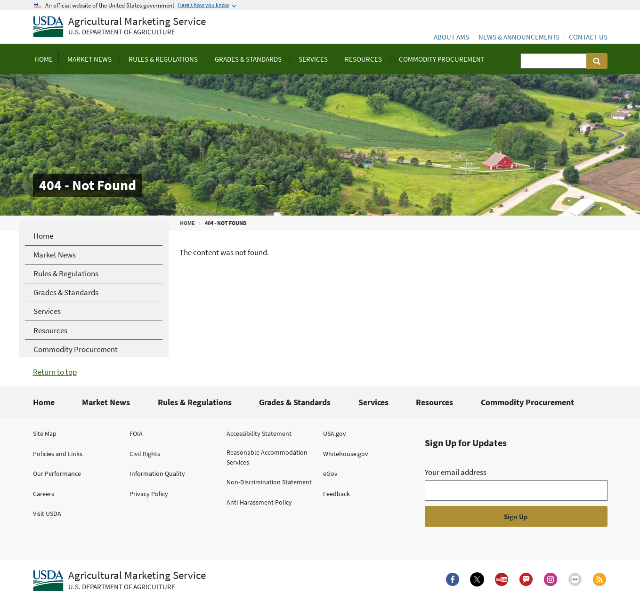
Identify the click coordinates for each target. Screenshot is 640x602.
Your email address (455, 472)
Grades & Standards (295, 402)
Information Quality (157, 473)
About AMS (451, 36)
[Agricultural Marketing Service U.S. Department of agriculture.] (119, 581)
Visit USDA (47, 513)
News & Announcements (518, 36)
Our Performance (57, 473)
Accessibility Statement (259, 433)
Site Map (45, 433)
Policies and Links (57, 453)
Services (373, 402)
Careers (43, 494)
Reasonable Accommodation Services (267, 457)
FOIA (136, 433)
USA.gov (334, 433)
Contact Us (588, 36)
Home (187, 222)
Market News (106, 402)
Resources (434, 402)
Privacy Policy (149, 494)
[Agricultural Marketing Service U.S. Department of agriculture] (119, 27)
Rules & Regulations (195, 402)
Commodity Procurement (527, 402)
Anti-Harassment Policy (259, 502)
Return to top (55, 372)
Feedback (336, 494)
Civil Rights (145, 453)
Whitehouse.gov (345, 453)
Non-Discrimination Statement (269, 482)
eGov (330, 473)
